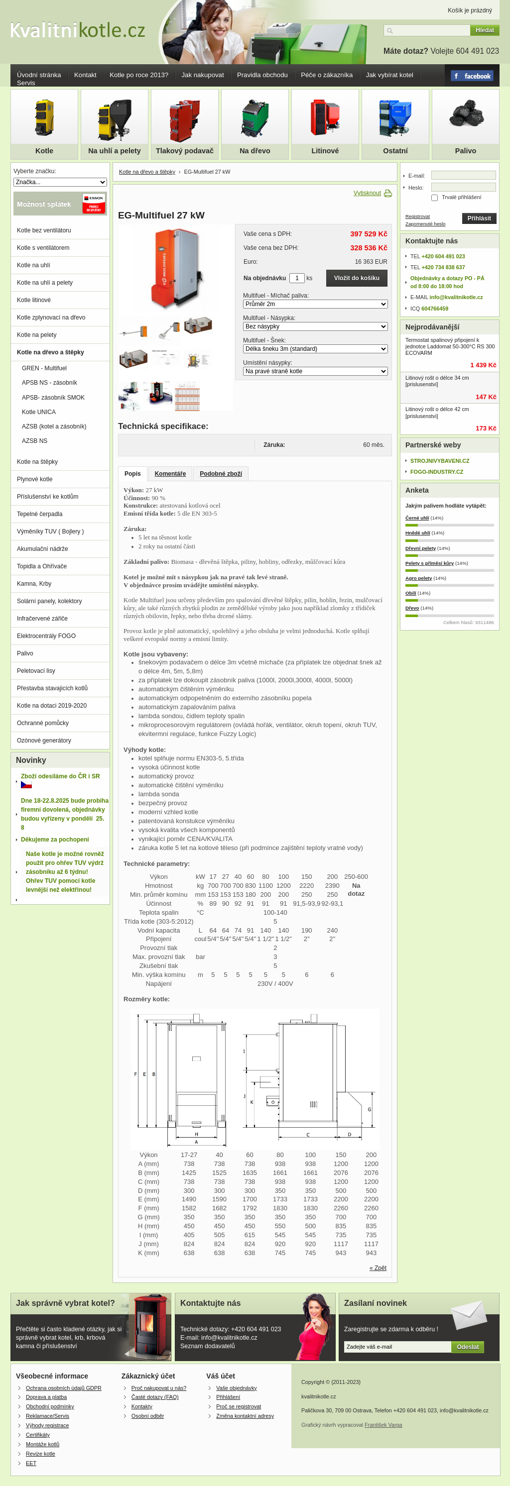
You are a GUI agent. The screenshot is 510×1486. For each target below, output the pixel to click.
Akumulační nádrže (42, 548)
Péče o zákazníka (327, 75)
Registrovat (417, 216)
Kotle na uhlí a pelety (45, 282)
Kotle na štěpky (37, 461)
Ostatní (395, 151)
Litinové (325, 151)
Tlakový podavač (185, 151)
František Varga (383, 1425)
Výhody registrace (47, 1425)
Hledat (485, 30)
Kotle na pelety (36, 334)
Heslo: (416, 188)
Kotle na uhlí (33, 265)
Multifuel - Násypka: (269, 318)
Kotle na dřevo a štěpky (147, 172)
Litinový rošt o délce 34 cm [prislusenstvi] (437, 381)
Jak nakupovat (203, 75)
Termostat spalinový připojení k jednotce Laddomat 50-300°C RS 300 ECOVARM (450, 346)
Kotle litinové (34, 300)
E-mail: (416, 176)
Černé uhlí (417, 518)
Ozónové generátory (44, 740)
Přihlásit (479, 218)
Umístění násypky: (267, 363)
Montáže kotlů (42, 1444)
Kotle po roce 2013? (139, 75)
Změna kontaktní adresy (245, 1416)
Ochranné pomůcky (43, 723)
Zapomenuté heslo (425, 223)
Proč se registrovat (238, 1406)
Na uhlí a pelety (114, 151)
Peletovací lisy (36, 670)
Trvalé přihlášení (461, 197)
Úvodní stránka (39, 75)
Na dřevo (255, 151)
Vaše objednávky (236, 1388)
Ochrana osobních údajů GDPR (64, 1388)
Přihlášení (228, 1397)
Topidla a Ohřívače (42, 566)
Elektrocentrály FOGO (46, 636)
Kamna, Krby (34, 583)
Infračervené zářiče (42, 618)
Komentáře (170, 473)
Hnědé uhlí (417, 532)
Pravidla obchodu (262, 75)
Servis (26, 83)
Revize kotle (40, 1454)
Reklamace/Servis (47, 1416)
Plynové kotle (34, 479)
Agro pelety (418, 578)
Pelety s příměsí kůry (429, 563)
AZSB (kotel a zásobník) (54, 426)
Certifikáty (38, 1435)
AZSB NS (34, 440)
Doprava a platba (46, 1397)
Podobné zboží (221, 473)
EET (31, 1463)
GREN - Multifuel (44, 368)
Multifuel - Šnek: (264, 340)
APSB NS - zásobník (49, 382)
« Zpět (378, 1268)
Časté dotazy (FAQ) (155, 1397)
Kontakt (85, 75)
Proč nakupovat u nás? (158, 1388)
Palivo (465, 151)
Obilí (410, 593)
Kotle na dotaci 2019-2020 (52, 705)
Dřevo (412, 608)
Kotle (44, 151)
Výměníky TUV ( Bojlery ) (50, 531)
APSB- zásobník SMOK (53, 397)
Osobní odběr (147, 1416)
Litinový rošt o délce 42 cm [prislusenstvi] (437, 412)
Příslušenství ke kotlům (47, 496)
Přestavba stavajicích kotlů (52, 688)
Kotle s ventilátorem (43, 247)
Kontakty (141, 1406)
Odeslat (468, 1347)
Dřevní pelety (420, 548)
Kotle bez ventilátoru (44, 230)
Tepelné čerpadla (39, 514)
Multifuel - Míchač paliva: (276, 296)
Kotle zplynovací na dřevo (51, 317)
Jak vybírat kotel (389, 75)
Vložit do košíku (357, 278)
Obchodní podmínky (50, 1406)
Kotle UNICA (39, 412)
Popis (133, 473)
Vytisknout (367, 193)
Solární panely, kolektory (49, 601)
